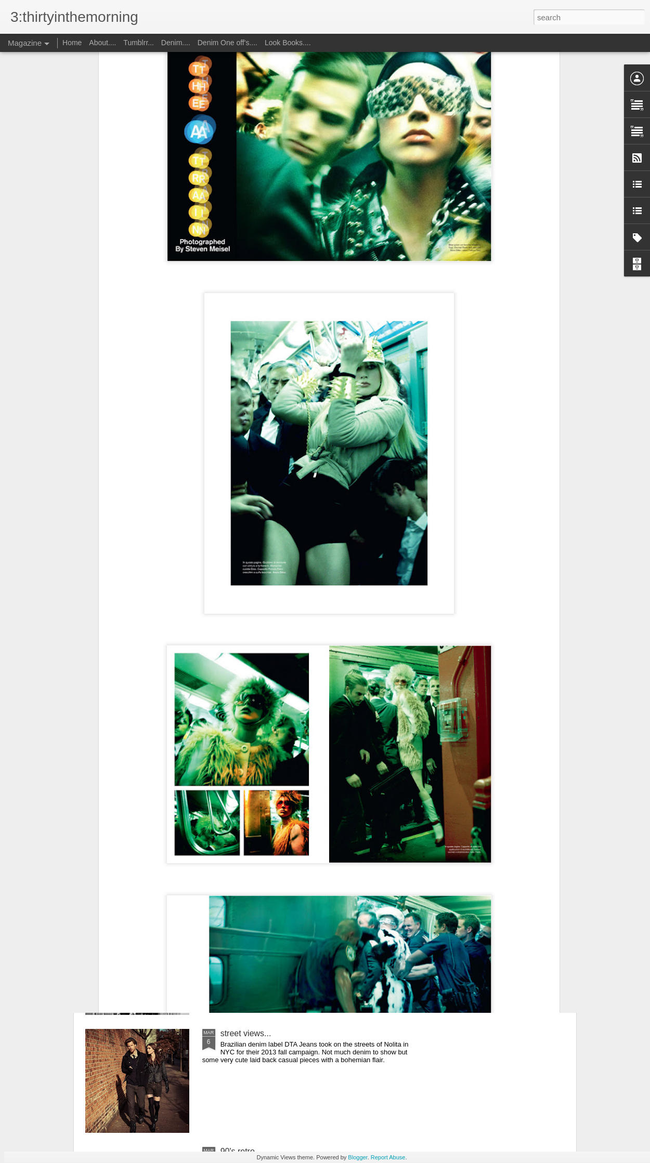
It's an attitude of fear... (262, 915)
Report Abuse (388, 1157)
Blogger (357, 1157)
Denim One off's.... (228, 42)
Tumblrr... (138, 42)
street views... (245, 1033)
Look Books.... (288, 42)
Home (72, 42)
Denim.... (175, 42)
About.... (103, 42)
